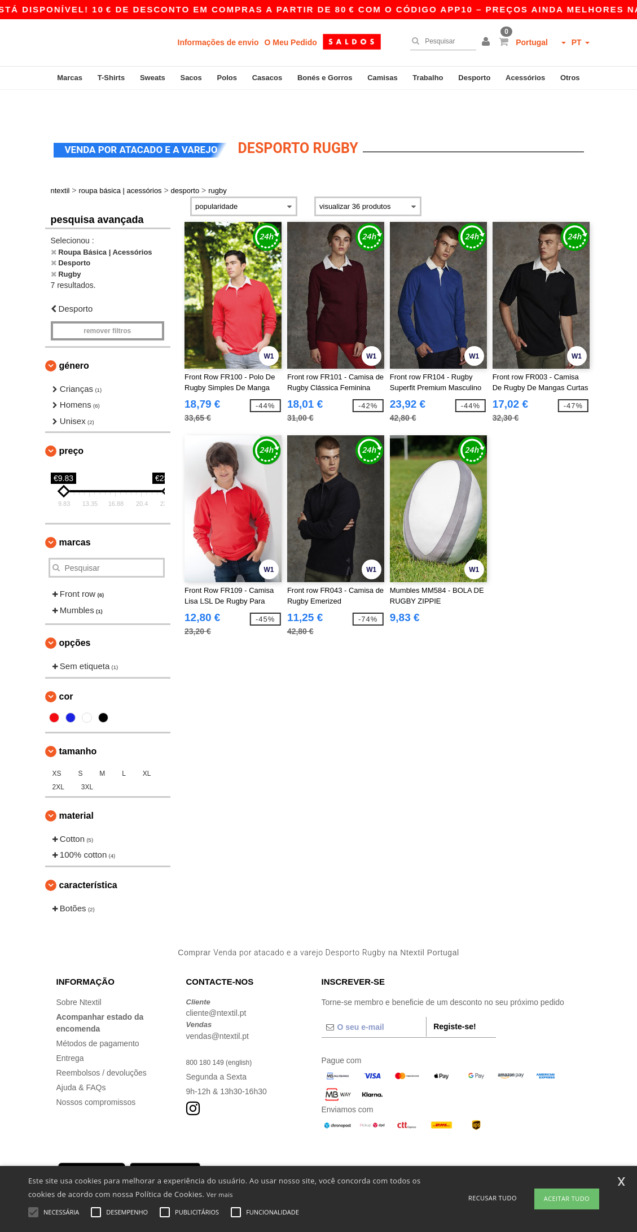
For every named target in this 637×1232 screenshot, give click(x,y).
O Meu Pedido (290, 42)
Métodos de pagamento (97, 1015)
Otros (570, 77)
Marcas (69, 77)
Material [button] (76, 787)
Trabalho (427, 77)
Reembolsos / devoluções (101, 1044)
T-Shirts (111, 77)
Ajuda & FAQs (81, 1059)
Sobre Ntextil (79, 973)
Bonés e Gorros (325, 77)
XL (147, 745)
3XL (87, 759)
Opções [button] (75, 614)
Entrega (70, 1029)
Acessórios (525, 77)
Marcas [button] (75, 514)
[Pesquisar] (440, 41)
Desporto (474, 77)
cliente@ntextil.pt (216, 984)
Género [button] (74, 337)
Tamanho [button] (78, 723)
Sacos (190, 77)
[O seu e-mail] (374, 999)
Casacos (267, 77)
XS (56, 745)
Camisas (382, 77)
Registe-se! (454, 998)
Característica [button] (88, 857)
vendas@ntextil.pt (217, 1007)
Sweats (152, 77)
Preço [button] (71, 422)
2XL (58, 759)
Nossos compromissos (96, 1073)
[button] (487, 42)
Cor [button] (66, 668)
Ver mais (220, 1194)
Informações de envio (218, 42)
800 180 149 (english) (224, 1033)
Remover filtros (107, 303)
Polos (227, 77)
